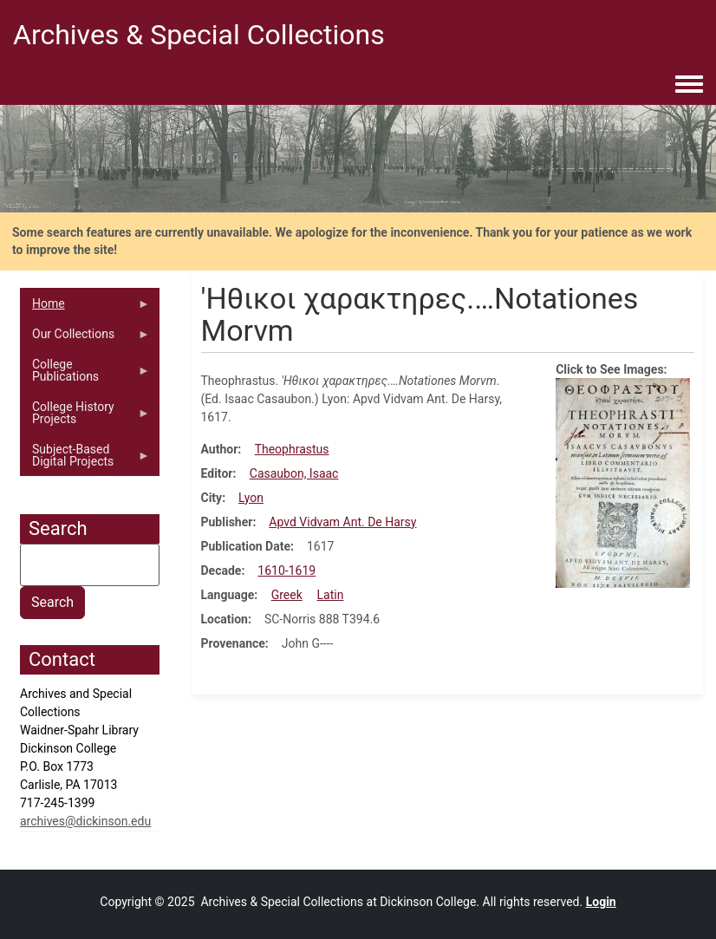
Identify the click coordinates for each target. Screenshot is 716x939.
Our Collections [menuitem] (85, 338)
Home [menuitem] (85, 308)
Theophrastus (292, 449)
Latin (330, 595)
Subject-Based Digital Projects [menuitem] (85, 459)
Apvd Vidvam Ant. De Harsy (342, 522)
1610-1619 (286, 570)
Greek (287, 595)
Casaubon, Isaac (294, 473)
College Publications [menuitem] (85, 374)
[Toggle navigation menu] (689, 85)
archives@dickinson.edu (85, 821)
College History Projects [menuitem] (85, 417)
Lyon (251, 498)
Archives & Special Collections (199, 34)
